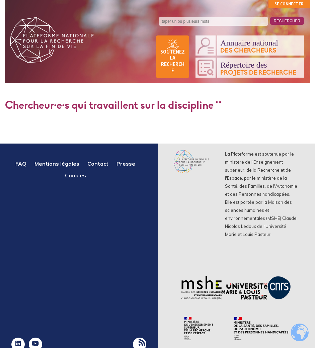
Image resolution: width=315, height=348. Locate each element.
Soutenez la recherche (172, 61)
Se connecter (289, 3)
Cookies (75, 175)
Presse (125, 163)
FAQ (20, 163)
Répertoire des (260, 69)
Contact (97, 163)
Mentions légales (56, 163)
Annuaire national (260, 46)
